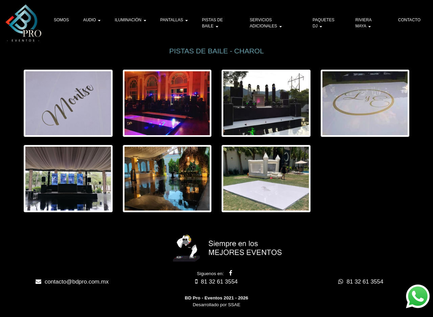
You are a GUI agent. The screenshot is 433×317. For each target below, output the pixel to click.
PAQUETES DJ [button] (323, 23)
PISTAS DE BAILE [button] (212, 23)
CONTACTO (409, 20)
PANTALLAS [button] (174, 20)
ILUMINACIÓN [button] (130, 20)
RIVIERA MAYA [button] (363, 23)
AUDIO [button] (92, 20)
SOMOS (61, 20)
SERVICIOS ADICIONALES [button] (265, 23)
